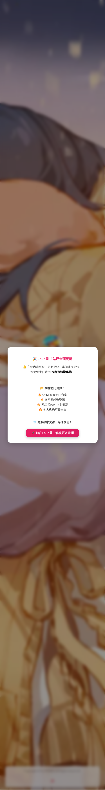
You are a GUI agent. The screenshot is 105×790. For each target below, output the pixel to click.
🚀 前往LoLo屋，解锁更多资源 (52, 433)
